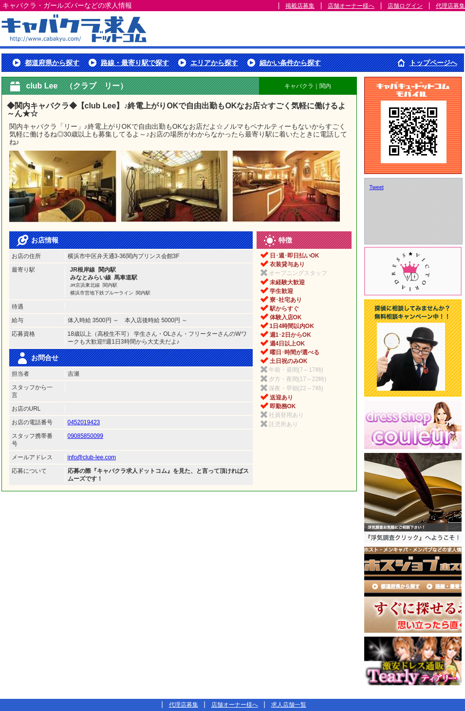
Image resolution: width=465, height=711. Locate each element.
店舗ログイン (405, 5)
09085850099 (85, 436)
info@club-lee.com (92, 457)
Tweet (377, 187)
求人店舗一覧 (288, 704)
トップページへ (433, 63)
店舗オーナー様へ (351, 5)
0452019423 (84, 422)
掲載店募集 (300, 5)
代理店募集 (450, 5)
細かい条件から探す (290, 63)
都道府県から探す (52, 63)
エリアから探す (214, 63)
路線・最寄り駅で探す (135, 63)
